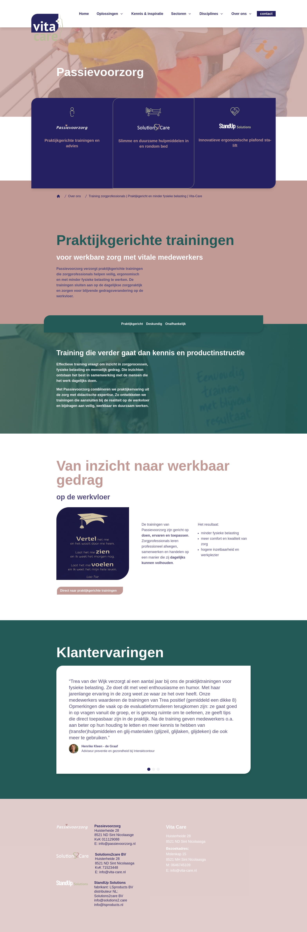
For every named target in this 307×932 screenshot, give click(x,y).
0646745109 (181, 865)
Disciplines (212, 14)
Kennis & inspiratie (147, 14)
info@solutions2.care (110, 900)
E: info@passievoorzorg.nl (114, 844)
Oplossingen (110, 14)
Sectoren (181, 14)
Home (84, 14)
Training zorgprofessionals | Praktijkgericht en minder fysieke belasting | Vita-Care (145, 196)
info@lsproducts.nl (108, 905)
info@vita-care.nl (112, 872)
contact (266, 14)
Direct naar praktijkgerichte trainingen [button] (88, 590)
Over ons (241, 14)
